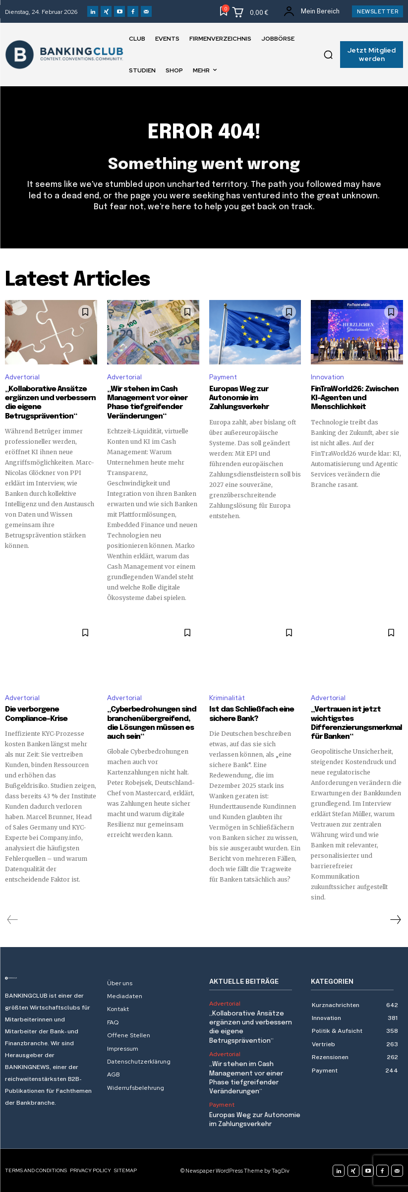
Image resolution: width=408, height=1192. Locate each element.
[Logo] (51, 977)
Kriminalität (227, 697)
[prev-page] (12, 919)
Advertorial (22, 377)
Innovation (327, 377)
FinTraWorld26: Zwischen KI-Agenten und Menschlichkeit (354, 398)
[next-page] (395, 919)
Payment (223, 377)
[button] (328, 54)
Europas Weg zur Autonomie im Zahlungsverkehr (238, 398)
